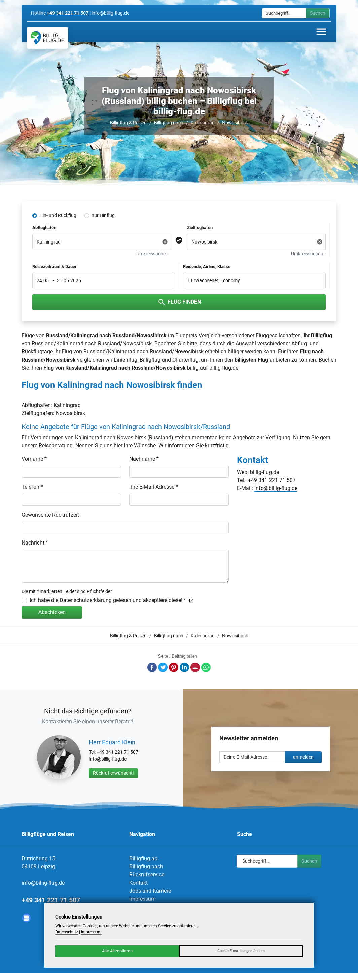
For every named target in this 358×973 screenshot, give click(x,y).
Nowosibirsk (235, 122)
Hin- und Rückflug (57, 215)
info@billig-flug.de (275, 488)
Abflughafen (44, 227)
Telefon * (32, 487)
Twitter (163, 667)
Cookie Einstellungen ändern (241, 951)
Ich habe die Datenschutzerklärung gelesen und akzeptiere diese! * (112, 600)
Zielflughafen (200, 227)
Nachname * (144, 459)
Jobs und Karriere (150, 891)
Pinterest (173, 667)
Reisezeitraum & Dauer (54, 266)
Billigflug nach (168, 122)
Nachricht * (35, 542)
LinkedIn (184, 667)
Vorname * (34, 459)
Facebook (152, 667)
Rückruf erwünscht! (113, 773)
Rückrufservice (146, 874)
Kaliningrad (203, 122)
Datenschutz (66, 932)
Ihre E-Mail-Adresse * (153, 487)
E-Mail (195, 667)
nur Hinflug (103, 215)
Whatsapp (206, 667)
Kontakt (138, 883)
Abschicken (52, 612)
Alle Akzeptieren (117, 950)
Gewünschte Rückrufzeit (50, 515)
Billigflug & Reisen (128, 122)
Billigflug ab (143, 858)
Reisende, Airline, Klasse (206, 266)
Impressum (142, 899)
